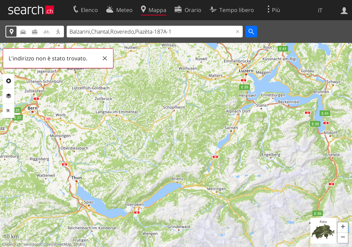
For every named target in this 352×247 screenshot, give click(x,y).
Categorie (8, 81)
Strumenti (8, 111)
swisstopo (32, 244)
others (79, 244)
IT (320, 10)
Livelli (8, 96)
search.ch (13, 244)
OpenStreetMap (57, 244)
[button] (343, 227)
